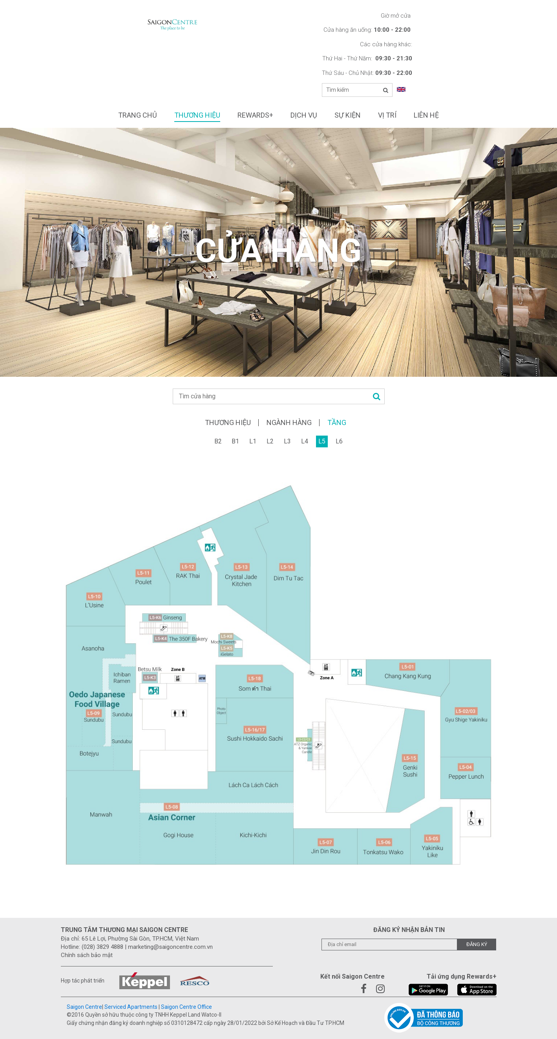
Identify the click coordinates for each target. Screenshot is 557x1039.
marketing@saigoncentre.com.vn (170, 946)
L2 (270, 441)
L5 (321, 441)
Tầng (336, 422)
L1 (252, 441)
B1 (235, 441)
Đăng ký (476, 944)
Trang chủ (137, 115)
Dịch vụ (303, 115)
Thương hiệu (197, 115)
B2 (218, 441)
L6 (339, 441)
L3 (287, 441)
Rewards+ (255, 115)
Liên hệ (426, 115)
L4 (304, 441)
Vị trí (387, 115)
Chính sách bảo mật (87, 955)
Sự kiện (347, 115)
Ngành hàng (289, 422)
